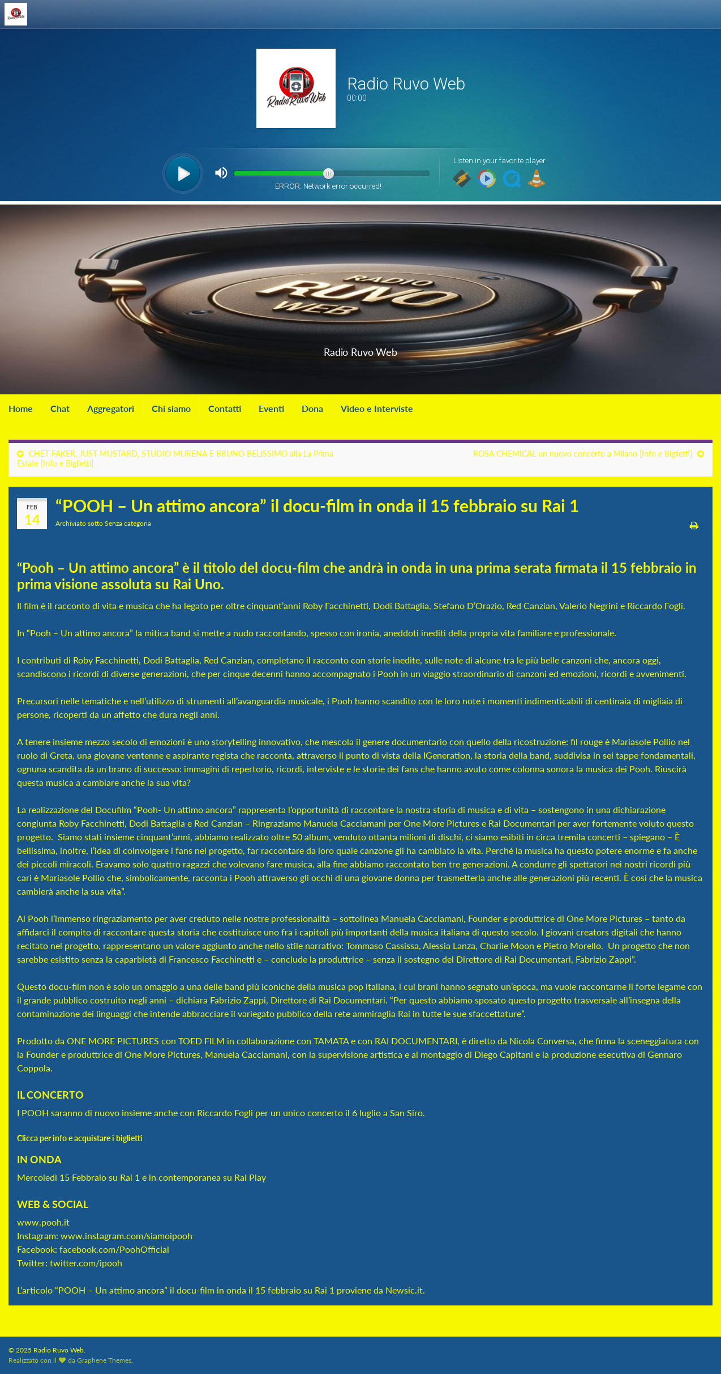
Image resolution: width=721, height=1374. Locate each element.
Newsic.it (404, 1289)
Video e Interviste (377, 408)
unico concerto (313, 1112)
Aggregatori (110, 408)
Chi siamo (171, 408)
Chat (60, 408)
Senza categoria (128, 523)
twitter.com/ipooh (86, 1262)
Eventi (271, 408)
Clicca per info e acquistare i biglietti (80, 1138)
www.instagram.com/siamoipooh (126, 1235)
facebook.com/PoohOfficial (114, 1249)
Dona (312, 408)
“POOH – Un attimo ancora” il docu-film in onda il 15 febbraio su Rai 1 (194, 1289)
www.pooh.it (43, 1221)
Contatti (224, 408)
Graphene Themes (104, 1360)
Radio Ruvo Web (360, 349)
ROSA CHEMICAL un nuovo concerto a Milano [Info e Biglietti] (582, 453)
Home (20, 408)
